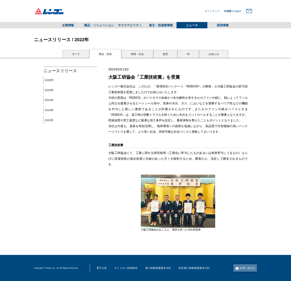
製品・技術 (105, 54)
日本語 (227, 11)
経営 (165, 54)
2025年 (49, 90)
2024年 (49, 100)
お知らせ (213, 54)
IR (188, 54)
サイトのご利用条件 (126, 268)
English (237, 11)
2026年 (49, 80)
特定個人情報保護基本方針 (194, 268)
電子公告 (101, 268)
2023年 (49, 110)
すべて (76, 54)
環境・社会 (137, 54)
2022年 (49, 120)
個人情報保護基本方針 (158, 268)
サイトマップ (212, 11)
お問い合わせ (247, 268)
